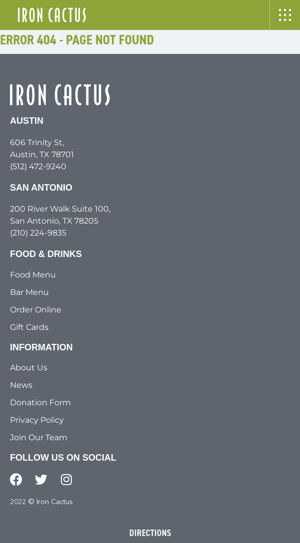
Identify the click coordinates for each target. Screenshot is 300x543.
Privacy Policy (37, 420)
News (21, 385)
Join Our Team (38, 437)
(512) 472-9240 (38, 166)
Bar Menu (29, 292)
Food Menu (33, 274)
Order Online (35, 309)
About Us (28, 367)
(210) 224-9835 (38, 233)
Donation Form (40, 402)
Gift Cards (29, 327)
